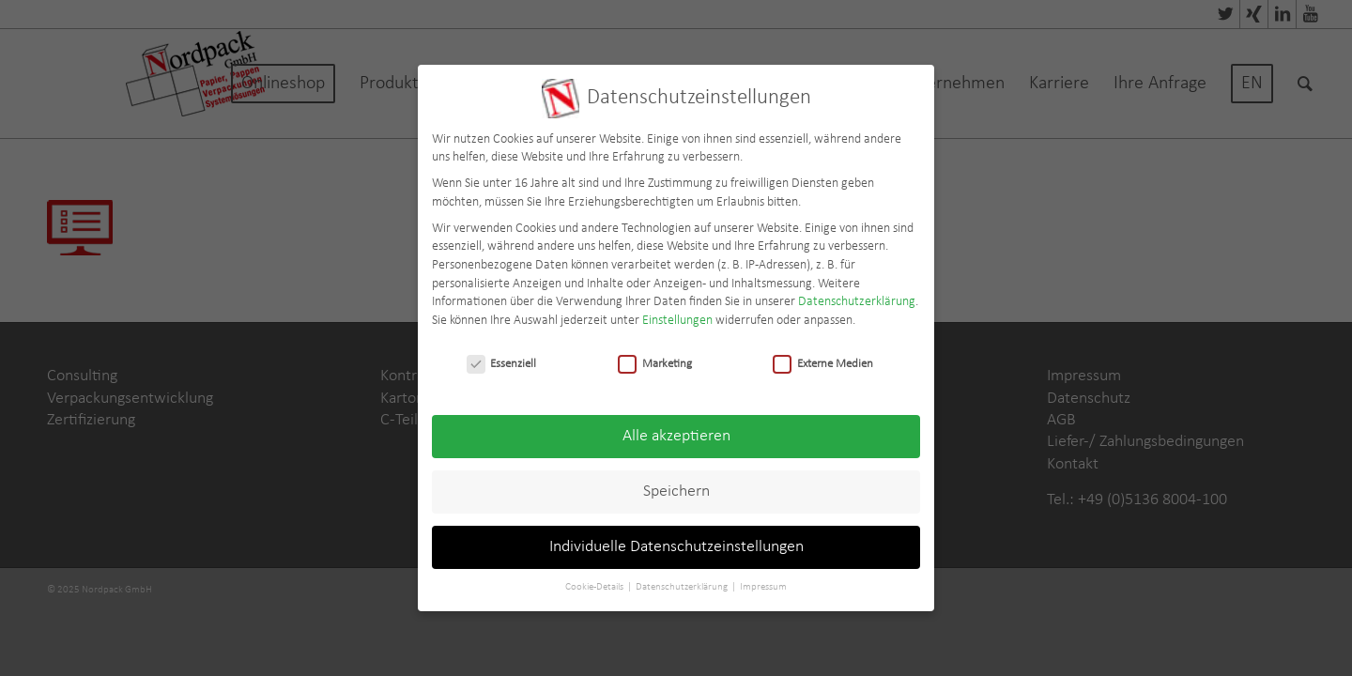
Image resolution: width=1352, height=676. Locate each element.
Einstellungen (677, 316)
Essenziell (502, 359)
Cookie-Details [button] (595, 583)
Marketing (655, 359)
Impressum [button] (763, 583)
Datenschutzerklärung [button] (683, 583)
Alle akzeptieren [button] (676, 432)
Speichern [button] (676, 488)
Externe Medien (823, 359)
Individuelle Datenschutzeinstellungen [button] (676, 543)
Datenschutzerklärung (856, 298)
